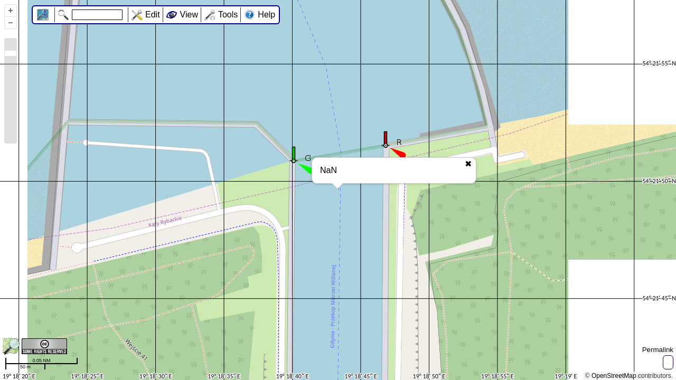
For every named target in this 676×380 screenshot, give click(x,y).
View (189, 14)
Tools (228, 14)
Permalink (657, 350)
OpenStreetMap (614, 375)
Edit (152, 14)
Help (266, 14)
